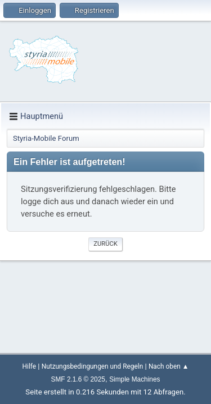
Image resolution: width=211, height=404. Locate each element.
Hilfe (29, 366)
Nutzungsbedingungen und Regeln (92, 366)
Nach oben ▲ (168, 366)
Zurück (105, 243)
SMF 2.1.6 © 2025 (78, 379)
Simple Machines (134, 379)
